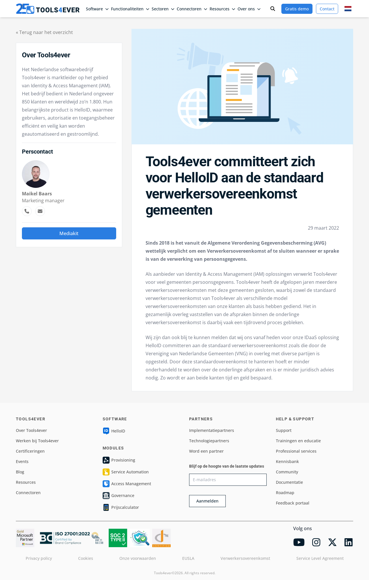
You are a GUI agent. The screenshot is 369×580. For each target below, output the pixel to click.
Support (283, 430)
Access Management (127, 483)
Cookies (85, 558)
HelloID (114, 431)
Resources (222, 9)
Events (22, 461)
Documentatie (289, 482)
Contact (327, 9)
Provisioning (119, 460)
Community (287, 472)
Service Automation (126, 471)
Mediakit (68, 233)
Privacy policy (39, 558)
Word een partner (206, 451)
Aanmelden (207, 501)
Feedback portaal (292, 503)
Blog (20, 472)
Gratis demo (297, 9)
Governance (118, 495)
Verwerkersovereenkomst (245, 558)
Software (97, 9)
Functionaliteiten (130, 9)
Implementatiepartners (211, 430)
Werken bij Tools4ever (37, 440)
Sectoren (163, 9)
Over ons (249, 9)
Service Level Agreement (320, 558)
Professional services (296, 451)
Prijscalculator (121, 507)
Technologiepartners (209, 440)
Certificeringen (30, 451)
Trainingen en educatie (298, 440)
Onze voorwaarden (137, 558)
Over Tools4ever (31, 430)
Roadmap (285, 492)
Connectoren (192, 9)
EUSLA (188, 558)
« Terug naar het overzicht (44, 32)
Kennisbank (287, 461)
